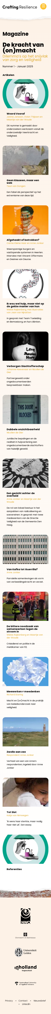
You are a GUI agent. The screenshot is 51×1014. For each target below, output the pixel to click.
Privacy (9, 1000)
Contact (22, 1000)
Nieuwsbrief (40, 1000)
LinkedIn (26, 1004)
